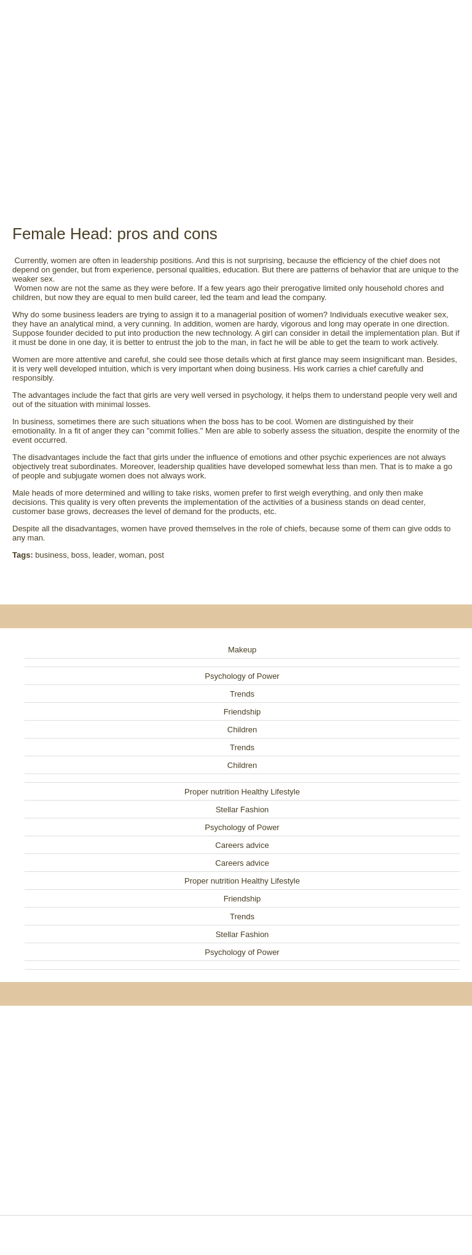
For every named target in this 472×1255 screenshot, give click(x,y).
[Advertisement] (236, 98)
